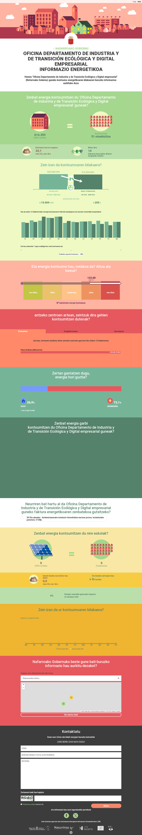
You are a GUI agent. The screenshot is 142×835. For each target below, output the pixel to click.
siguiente (120, 250)
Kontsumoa (22, 331)
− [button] (23, 687)
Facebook (66, 815)
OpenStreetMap (95, 711)
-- (71, 251)
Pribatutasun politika (28, 804)
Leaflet (82, 711)
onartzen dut (32, 804)
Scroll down (71, 832)
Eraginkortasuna (71, 331)
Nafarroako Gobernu (72, 48)
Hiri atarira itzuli (71, 714)
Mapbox (119, 711)
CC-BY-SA (108, 711)
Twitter (75, 815)
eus (139, 1)
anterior (21, 250)
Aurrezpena (119, 331)
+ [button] (23, 684)
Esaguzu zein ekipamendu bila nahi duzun (37, 673)
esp (134, 1)
